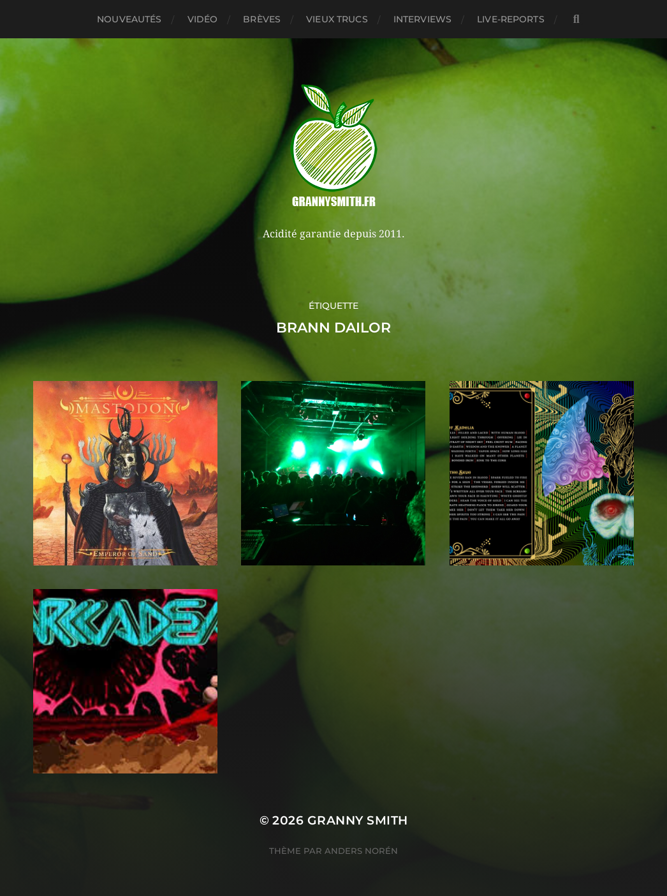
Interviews (422, 19)
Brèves (262, 19)
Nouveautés (129, 19)
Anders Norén (361, 851)
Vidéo (202, 19)
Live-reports (511, 19)
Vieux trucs (337, 19)
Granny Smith (357, 820)
